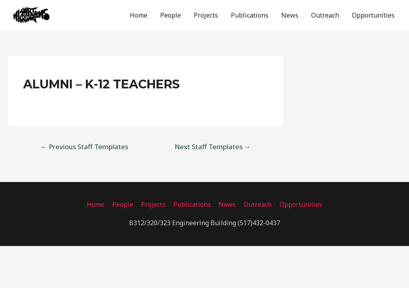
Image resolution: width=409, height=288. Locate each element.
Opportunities (373, 15)
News (289, 15)
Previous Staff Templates (84, 147)
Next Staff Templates (213, 147)
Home (138, 15)
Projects (206, 15)
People (170, 15)
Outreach (325, 15)
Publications (249, 15)
